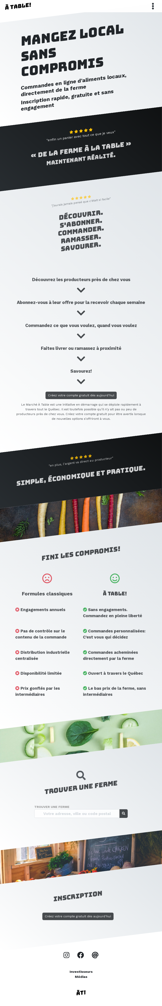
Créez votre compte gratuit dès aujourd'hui (81, 398)
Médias (81, 977)
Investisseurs (81, 972)
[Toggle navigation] (153, 6)
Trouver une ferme (62, 809)
